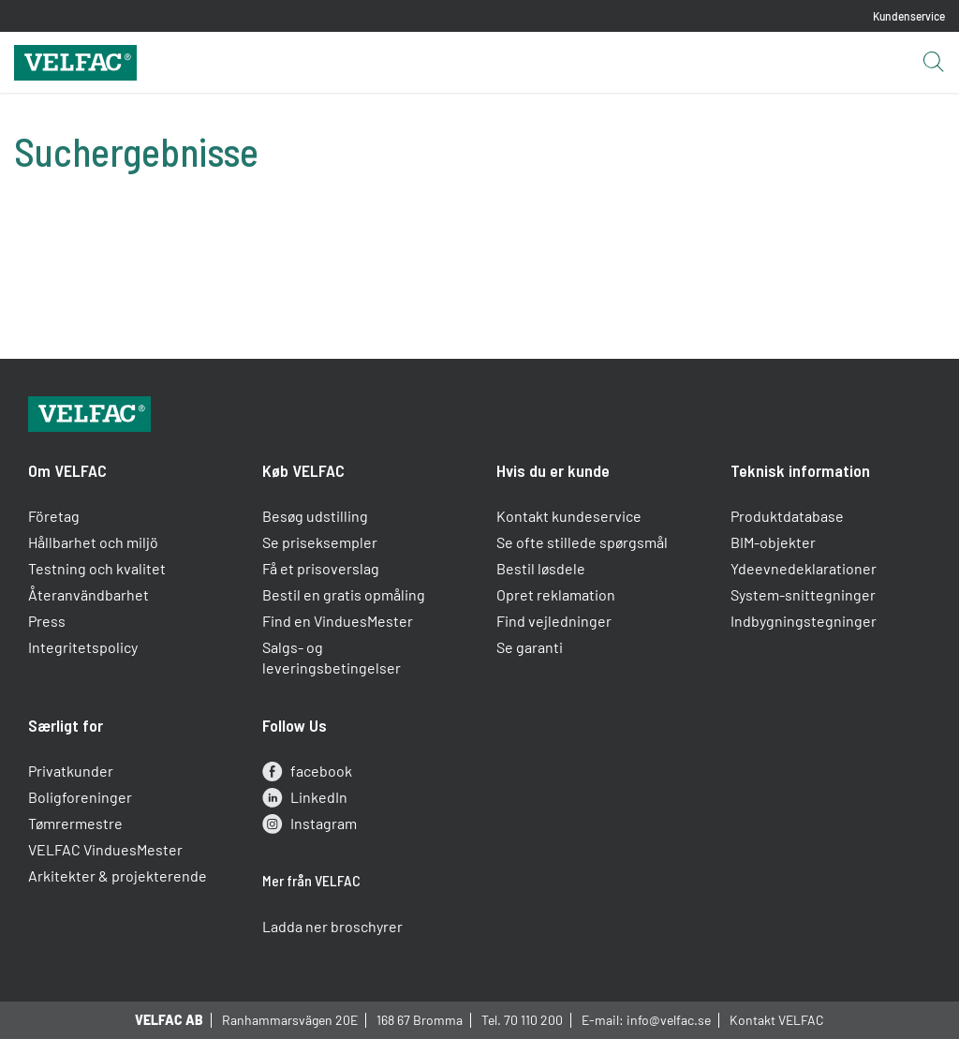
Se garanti (529, 647)
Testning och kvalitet (97, 568)
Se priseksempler (319, 542)
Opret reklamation (555, 594)
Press (47, 621)
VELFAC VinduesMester (105, 849)
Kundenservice (909, 15)
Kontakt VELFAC (777, 1020)
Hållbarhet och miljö (93, 542)
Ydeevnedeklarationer (803, 568)
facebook (307, 771)
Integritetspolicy (83, 647)
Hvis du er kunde (553, 470)
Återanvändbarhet (88, 594)
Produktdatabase (787, 516)
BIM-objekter (773, 542)
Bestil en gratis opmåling (343, 594)
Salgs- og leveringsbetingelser (331, 657)
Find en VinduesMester (337, 621)
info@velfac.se (669, 1020)
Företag (54, 516)
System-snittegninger (803, 594)
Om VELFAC (67, 470)
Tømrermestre (75, 823)
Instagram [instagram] (309, 823)
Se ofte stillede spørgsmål (582, 542)
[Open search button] (933, 62)
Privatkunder (70, 770)
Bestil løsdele (540, 568)
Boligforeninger (80, 797)
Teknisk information (800, 470)
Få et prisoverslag (320, 568)
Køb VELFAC (303, 470)
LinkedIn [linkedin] (304, 797)
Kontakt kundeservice (569, 516)
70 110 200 (533, 1020)
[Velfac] (75, 60)
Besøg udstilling (315, 516)
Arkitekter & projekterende (117, 875)
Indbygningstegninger (803, 621)
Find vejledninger (554, 621)
